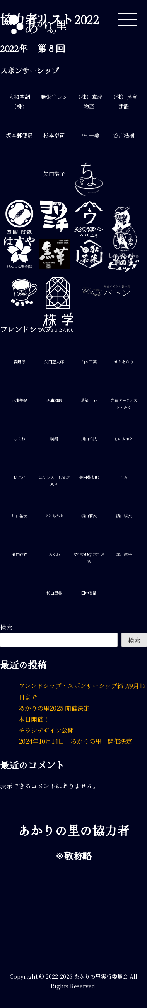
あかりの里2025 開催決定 (54, 708)
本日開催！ (34, 719)
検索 (6, 627)
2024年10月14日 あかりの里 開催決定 (75, 741)
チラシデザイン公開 (46, 730)
